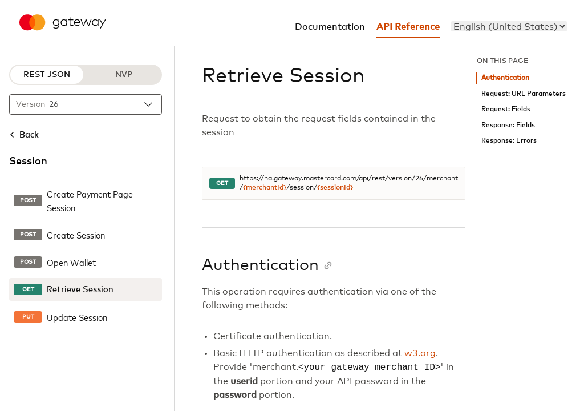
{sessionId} (335, 187)
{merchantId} (264, 187)
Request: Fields (505, 109)
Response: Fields (508, 125)
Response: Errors (509, 140)
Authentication (505, 78)
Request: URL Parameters (523, 94)
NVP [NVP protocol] (123, 75)
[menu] (509, 26)
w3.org (420, 353)
